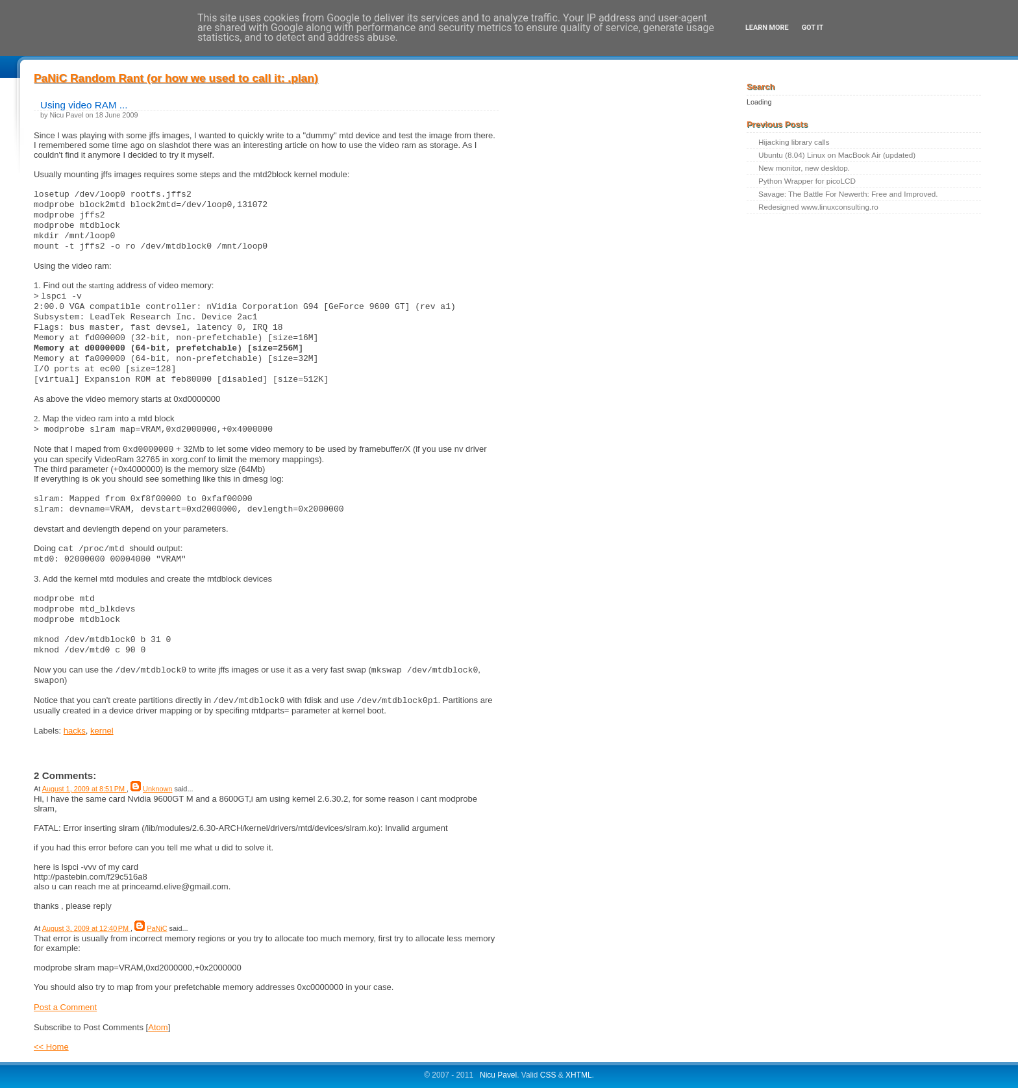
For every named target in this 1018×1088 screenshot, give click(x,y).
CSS (548, 1075)
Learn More (767, 27)
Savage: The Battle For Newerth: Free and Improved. (848, 194)
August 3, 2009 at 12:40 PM (86, 928)
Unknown (157, 789)
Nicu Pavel (498, 1075)
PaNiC (157, 928)
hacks (75, 731)
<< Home (51, 1047)
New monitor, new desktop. (804, 168)
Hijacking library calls (794, 142)
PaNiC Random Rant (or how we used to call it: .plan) (176, 77)
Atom (158, 1027)
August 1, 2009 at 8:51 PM (84, 789)
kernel (102, 731)
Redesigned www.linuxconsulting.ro (818, 207)
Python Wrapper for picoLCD (807, 181)
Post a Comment (65, 1007)
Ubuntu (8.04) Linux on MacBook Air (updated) (836, 155)
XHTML (578, 1075)
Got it (812, 27)
